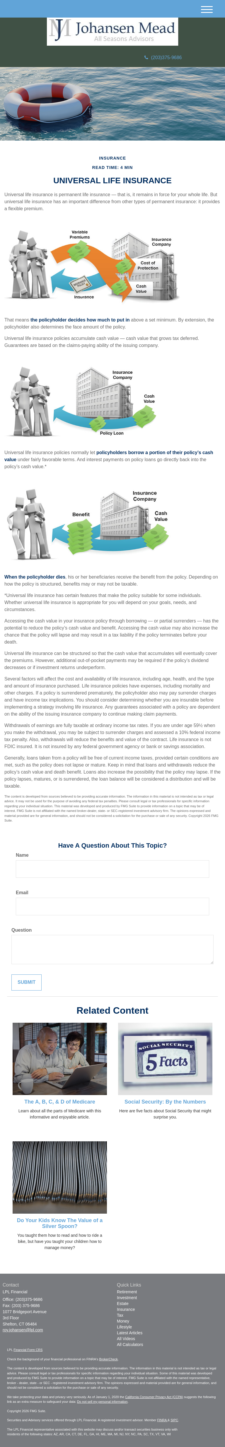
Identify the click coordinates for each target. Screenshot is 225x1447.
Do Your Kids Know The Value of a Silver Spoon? (60, 1223)
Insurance (126, 1309)
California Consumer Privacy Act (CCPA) (154, 1397)
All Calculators (130, 1344)
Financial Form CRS (27, 1350)
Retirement (127, 1291)
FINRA (162, 1420)
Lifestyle (124, 1327)
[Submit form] (26, 982)
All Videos (126, 1338)
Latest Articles (129, 1332)
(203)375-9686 (163, 57)
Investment (127, 1297)
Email (22, 892)
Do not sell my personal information (102, 1401)
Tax (120, 1315)
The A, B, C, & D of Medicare (59, 1102)
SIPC (174, 1420)
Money (123, 1321)
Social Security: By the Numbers (165, 1102)
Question (21, 930)
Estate (123, 1303)
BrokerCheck (108, 1359)
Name (22, 855)
